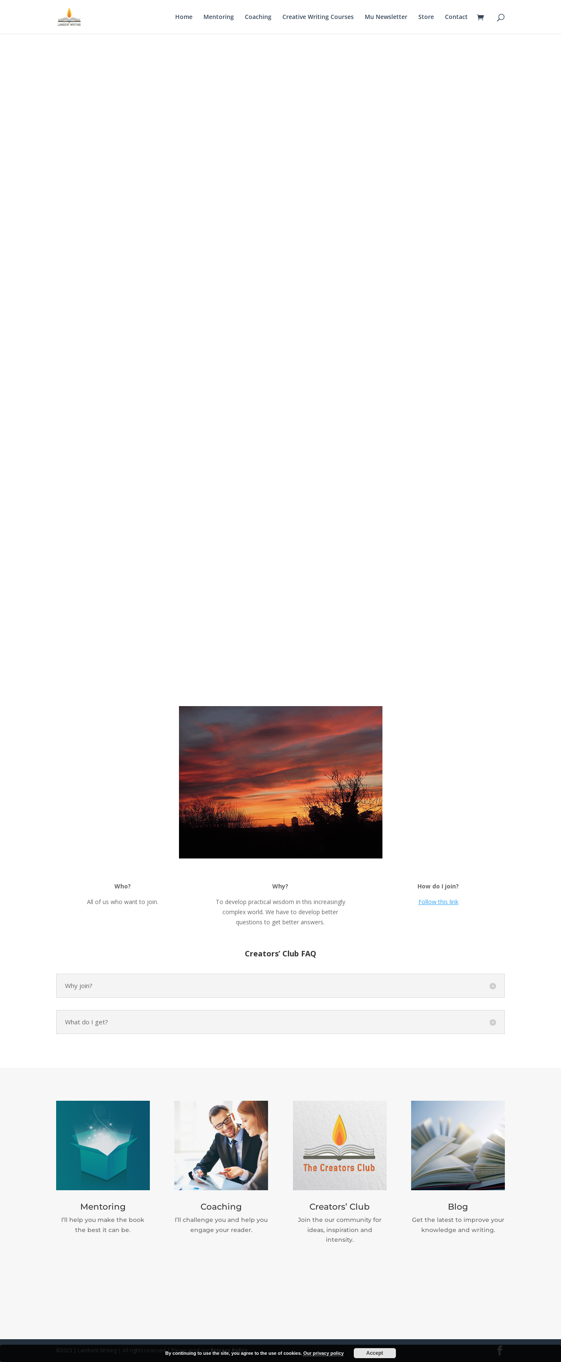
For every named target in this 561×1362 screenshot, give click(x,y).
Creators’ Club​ (339, 1207)
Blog (458, 1207)
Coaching (258, 17)
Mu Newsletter (386, 17)
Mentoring (218, 17)
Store (426, 17)
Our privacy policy (323, 1353)
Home (183, 17)
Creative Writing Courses (318, 17)
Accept (374, 1353)
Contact (456, 17)
